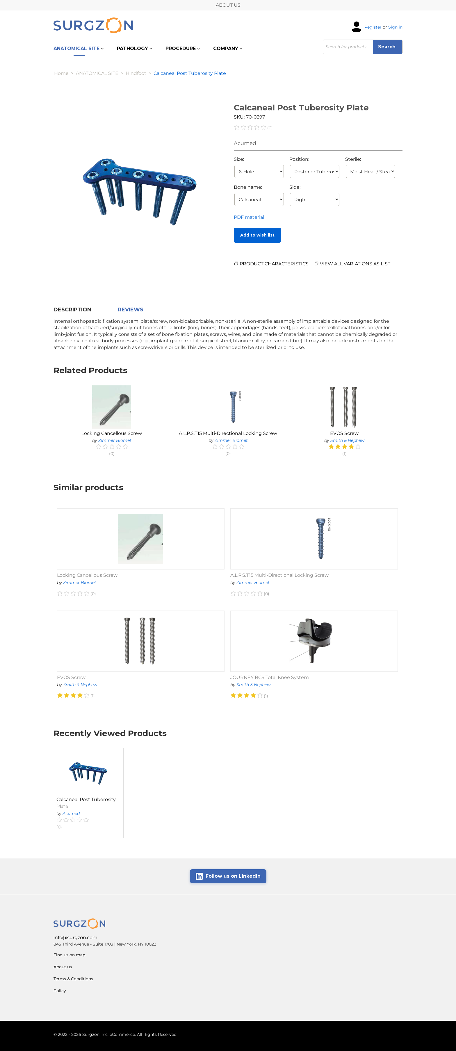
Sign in (395, 26)
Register (373, 26)
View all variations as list (355, 264)
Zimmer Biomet (114, 440)
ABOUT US (228, 5)
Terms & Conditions (73, 978)
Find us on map (69, 954)
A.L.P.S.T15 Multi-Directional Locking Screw (228, 433)
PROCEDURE (182, 48)
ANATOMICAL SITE (79, 48)
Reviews (130, 309)
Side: (294, 187)
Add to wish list (257, 235)
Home (61, 73)
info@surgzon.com (75, 937)
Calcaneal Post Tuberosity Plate (86, 803)
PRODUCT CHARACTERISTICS (274, 264)
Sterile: (353, 159)
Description (72, 309)
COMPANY (228, 48)
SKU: (239, 117)
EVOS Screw (344, 433)
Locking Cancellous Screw (111, 433)
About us (63, 966)
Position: (299, 159)
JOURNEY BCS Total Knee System (269, 677)
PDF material (249, 217)
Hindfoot (136, 73)
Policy (60, 990)
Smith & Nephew (347, 440)
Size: (239, 159)
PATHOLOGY (134, 48)
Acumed (245, 143)
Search (387, 47)
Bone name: (248, 187)
